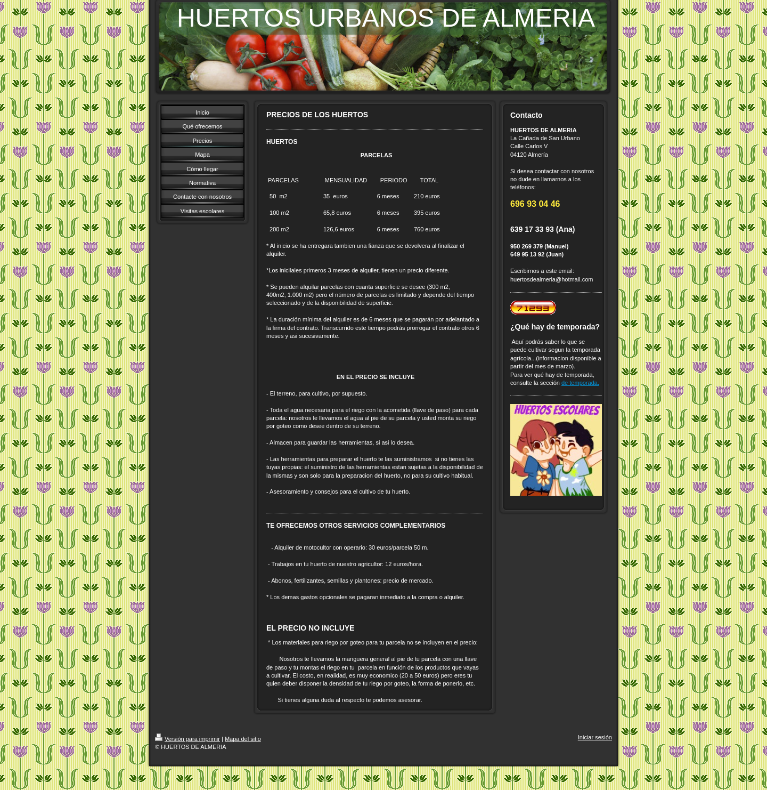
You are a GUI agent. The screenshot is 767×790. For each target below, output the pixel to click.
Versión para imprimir (187, 739)
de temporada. (580, 383)
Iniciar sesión (595, 737)
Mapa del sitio (243, 739)
